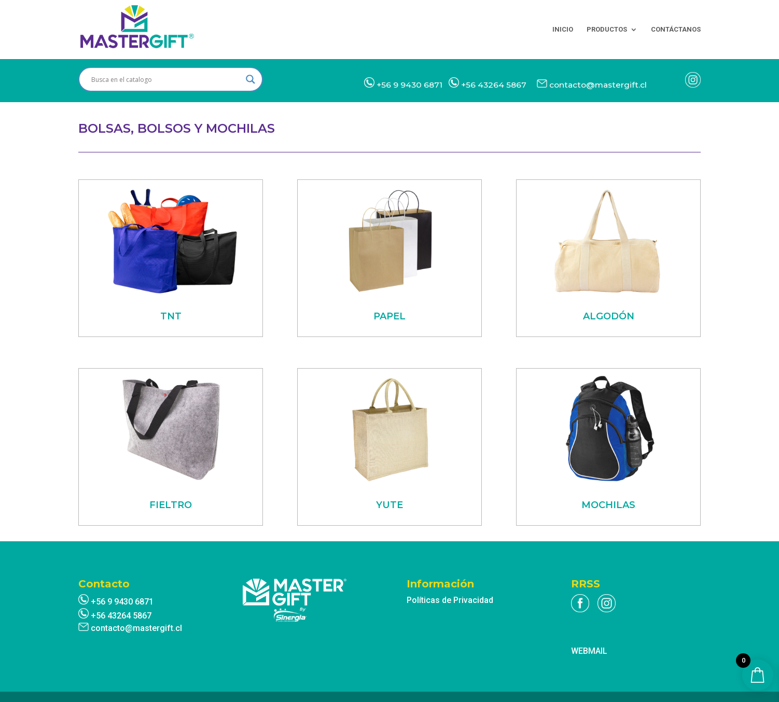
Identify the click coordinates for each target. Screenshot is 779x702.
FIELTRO (170, 505)
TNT (171, 316)
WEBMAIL (589, 651)
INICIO (562, 29)
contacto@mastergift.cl (598, 85)
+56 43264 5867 (493, 85)
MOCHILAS (608, 505)
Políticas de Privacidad (450, 600)
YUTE (389, 505)
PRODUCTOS (607, 29)
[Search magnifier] (250, 79)
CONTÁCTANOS (676, 29)
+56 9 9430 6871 (409, 85)
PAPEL (389, 316)
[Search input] (166, 79)
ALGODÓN (608, 316)
